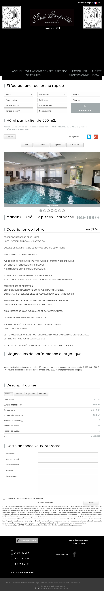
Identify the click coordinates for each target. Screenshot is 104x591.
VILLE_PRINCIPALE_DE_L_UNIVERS (65, 127)
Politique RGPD (75, 582)
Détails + (19, 393)
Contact (95, 76)
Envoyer (91, 502)
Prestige (47, 76)
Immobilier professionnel (64, 76)
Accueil (8, 76)
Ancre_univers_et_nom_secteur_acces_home (31, 127)
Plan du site (43, 582)
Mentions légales (53, 582)
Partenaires (62, 582)
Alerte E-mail (84, 76)
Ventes (38, 76)
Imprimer (57, 144)
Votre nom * (10, 453)
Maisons (84, 127)
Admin (68, 582)
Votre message (11, 475)
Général (8, 393)
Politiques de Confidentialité (38, 524)
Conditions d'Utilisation (59, 524)
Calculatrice (75, 144)
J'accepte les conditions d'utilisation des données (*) (25, 498)
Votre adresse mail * (13, 459)
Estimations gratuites (23, 76)
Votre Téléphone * (12, 464)
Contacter (41, 144)
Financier (42, 393)
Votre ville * (10, 470)
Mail (26, 144)
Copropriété (30, 393)
